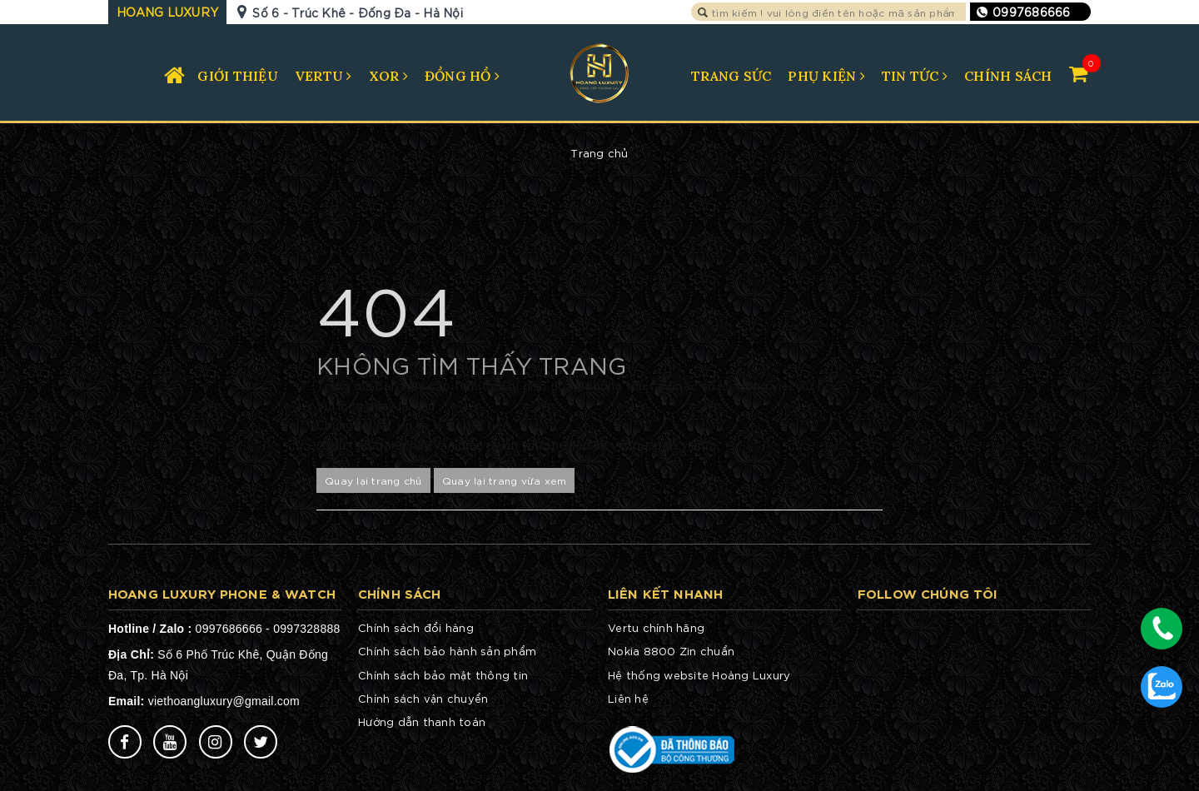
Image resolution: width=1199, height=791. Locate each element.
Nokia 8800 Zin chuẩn (671, 651)
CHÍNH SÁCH (1008, 75)
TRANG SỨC (731, 75)
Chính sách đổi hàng (416, 627)
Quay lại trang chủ (373, 480)
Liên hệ (628, 698)
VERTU (323, 75)
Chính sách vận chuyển (423, 698)
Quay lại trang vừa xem (504, 480)
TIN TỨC (915, 75)
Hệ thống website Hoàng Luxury (699, 675)
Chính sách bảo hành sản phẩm (447, 651)
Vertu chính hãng (656, 627)
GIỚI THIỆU (237, 75)
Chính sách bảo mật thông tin (443, 675)
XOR (388, 75)
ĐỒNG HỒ (462, 75)
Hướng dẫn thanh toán (421, 721)
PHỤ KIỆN (826, 75)
